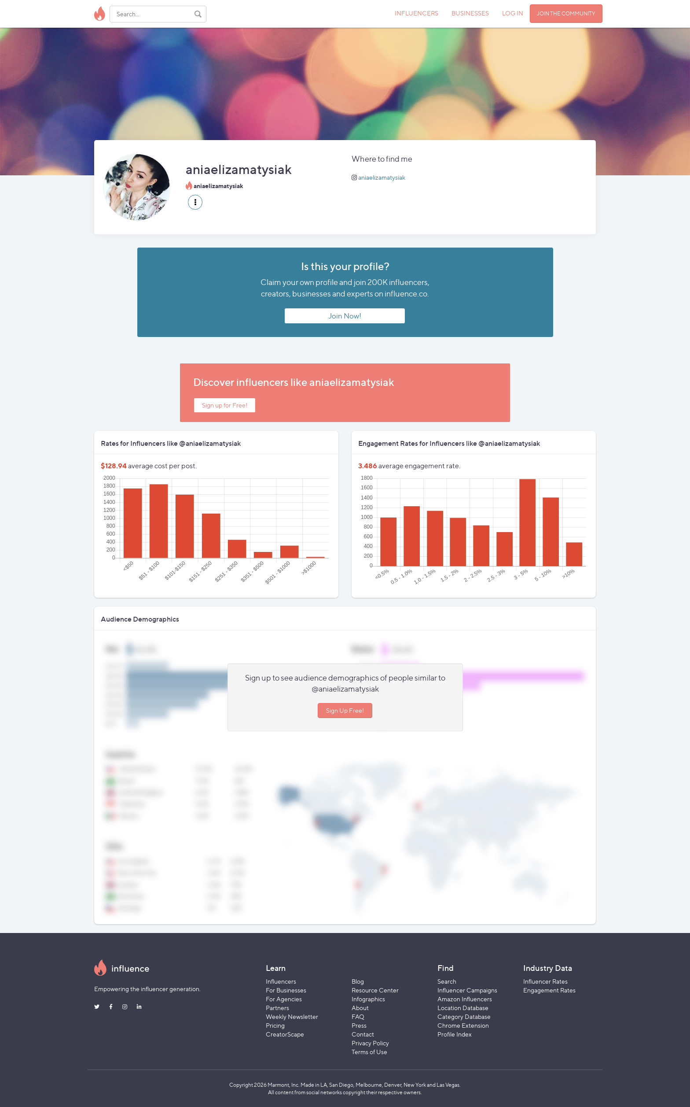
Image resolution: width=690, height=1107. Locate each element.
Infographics (368, 999)
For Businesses (286, 990)
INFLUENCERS (416, 13)
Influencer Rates (545, 981)
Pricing (275, 1025)
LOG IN (512, 13)
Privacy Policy (370, 1043)
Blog (358, 981)
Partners (277, 1007)
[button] (195, 202)
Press (359, 1025)
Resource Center (375, 990)
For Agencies (284, 999)
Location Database (462, 1007)
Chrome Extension (463, 1025)
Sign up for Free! (224, 405)
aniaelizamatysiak (381, 177)
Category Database (464, 1016)
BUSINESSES (470, 13)
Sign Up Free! (345, 710)
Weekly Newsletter (292, 1016)
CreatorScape (285, 1034)
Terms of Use (369, 1051)
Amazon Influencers (464, 999)
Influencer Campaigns (467, 990)
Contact (363, 1034)
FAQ (358, 1016)
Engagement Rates (549, 990)
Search (446, 981)
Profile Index (454, 1034)
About (360, 1007)
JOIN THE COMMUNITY (566, 13)
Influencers (281, 981)
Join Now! (344, 315)
